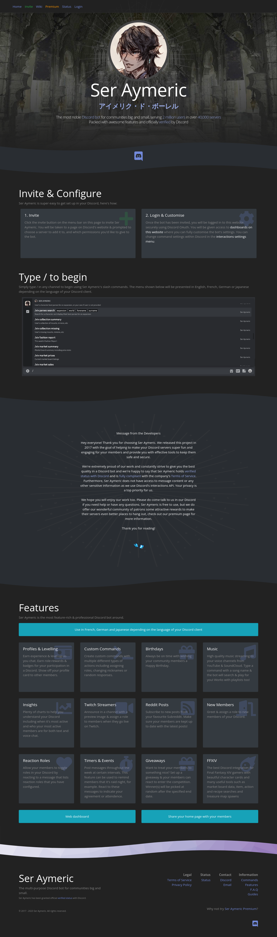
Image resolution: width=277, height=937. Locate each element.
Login (78, 6)
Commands (249, 880)
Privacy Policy (182, 885)
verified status (65, 898)
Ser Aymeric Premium (241, 909)
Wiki (39, 6)
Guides (253, 894)
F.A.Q (254, 889)
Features (251, 885)
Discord (225, 880)
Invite (29, 6)
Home (17, 6)
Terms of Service (179, 880)
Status (66, 6)
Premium (52, 6)
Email (227, 885)
